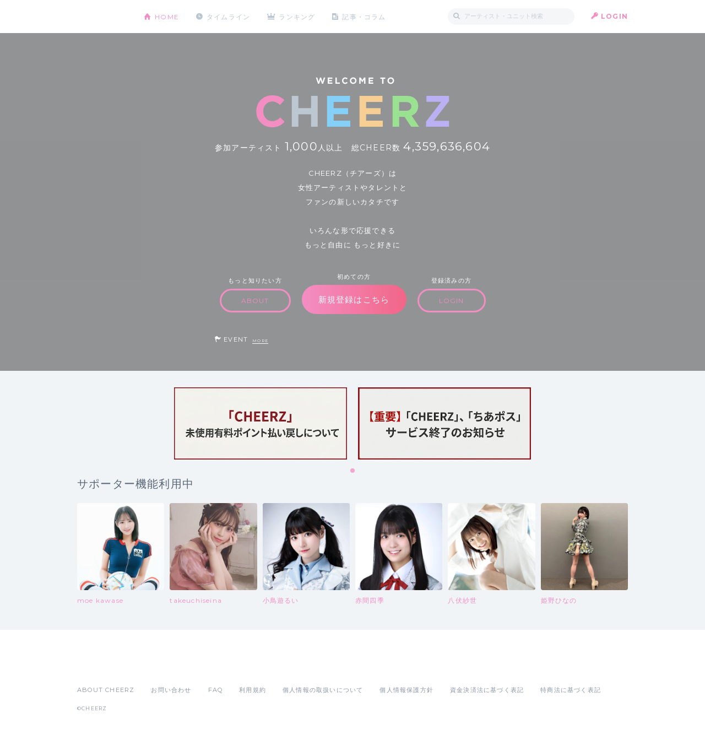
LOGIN (614, 16)
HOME (167, 16)
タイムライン (228, 16)
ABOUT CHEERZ (105, 690)
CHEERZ (102, 16)
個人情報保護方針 (406, 690)
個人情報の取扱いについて (323, 690)
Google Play (160, 665)
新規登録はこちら (354, 299)
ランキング (298, 16)
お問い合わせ (171, 690)
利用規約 (252, 690)
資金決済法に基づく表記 (487, 690)
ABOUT (255, 300)
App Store (102, 665)
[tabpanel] (260, 423)
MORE (260, 340)
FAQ (215, 690)
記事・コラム (365, 16)
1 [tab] (353, 471)
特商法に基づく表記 (570, 690)
